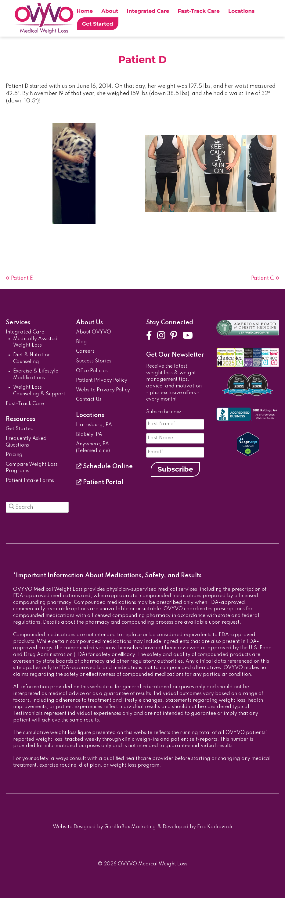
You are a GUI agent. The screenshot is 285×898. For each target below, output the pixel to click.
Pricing (14, 454)
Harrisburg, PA (94, 424)
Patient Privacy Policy (101, 380)
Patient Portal (99, 482)
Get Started (97, 24)
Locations (241, 11)
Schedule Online (104, 467)
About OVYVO (93, 332)
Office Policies (92, 371)
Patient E (22, 278)
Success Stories (93, 361)
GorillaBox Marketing (130, 827)
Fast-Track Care (199, 11)
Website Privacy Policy (103, 390)
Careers (85, 351)
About (109, 11)
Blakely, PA (89, 434)
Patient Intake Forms (30, 480)
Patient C (262, 278)
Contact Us (89, 399)
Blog (81, 342)
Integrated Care (148, 11)
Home (85, 11)
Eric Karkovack (215, 827)
